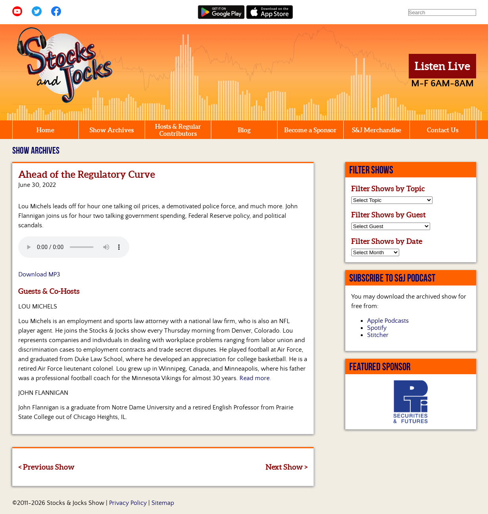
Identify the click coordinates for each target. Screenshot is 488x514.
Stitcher (377, 335)
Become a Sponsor (310, 129)
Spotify (377, 327)
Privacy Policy (128, 502)
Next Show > (287, 467)
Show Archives (112, 129)
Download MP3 (39, 274)
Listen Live (442, 66)
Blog (244, 129)
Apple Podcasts (388, 320)
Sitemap (162, 502)
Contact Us (442, 129)
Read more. (255, 378)
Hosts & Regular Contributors (178, 130)
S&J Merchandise (376, 129)
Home (45, 129)
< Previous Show (46, 467)
